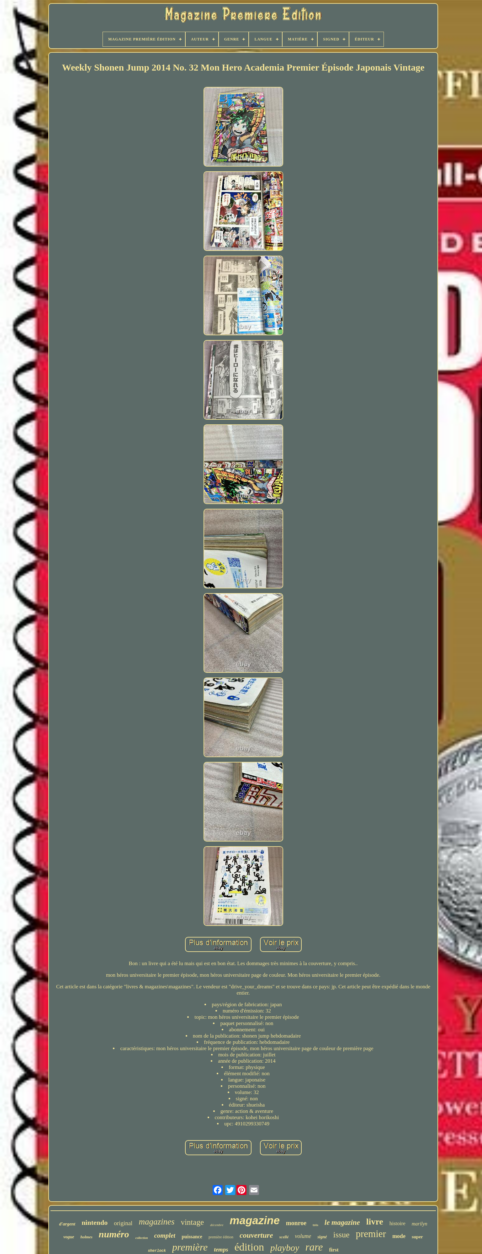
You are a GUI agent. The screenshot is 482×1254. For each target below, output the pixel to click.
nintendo (95, 1222)
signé (322, 1237)
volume (303, 1236)
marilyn (419, 1223)
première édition (221, 1237)
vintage (192, 1222)
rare (314, 1247)
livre (374, 1221)
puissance (192, 1236)
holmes (86, 1237)
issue (341, 1234)
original (123, 1223)
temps (221, 1249)
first (333, 1250)
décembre (216, 1225)
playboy (284, 1248)
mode (398, 1236)
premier (371, 1233)
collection (141, 1238)
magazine (255, 1220)
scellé (284, 1237)
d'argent (67, 1223)
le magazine (342, 1222)
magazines (156, 1221)
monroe (296, 1222)
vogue (68, 1237)
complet (164, 1235)
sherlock (157, 1251)
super (417, 1236)
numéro (114, 1234)
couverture (256, 1235)
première (190, 1247)
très (315, 1225)
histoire (397, 1223)
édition (249, 1247)
